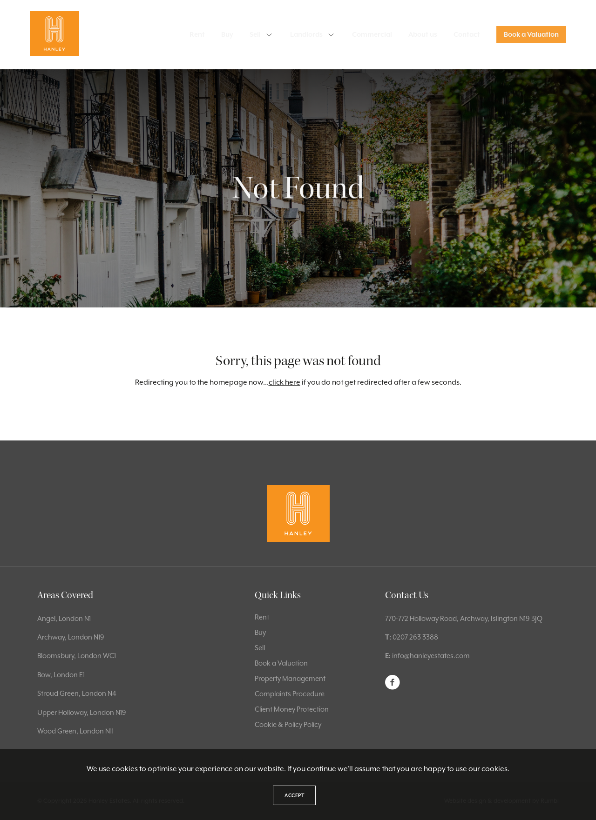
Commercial (372, 34)
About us (422, 34)
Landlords (306, 34)
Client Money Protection (292, 709)
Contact (467, 34)
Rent (197, 34)
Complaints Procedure (290, 694)
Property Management (290, 678)
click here (284, 382)
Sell (255, 34)
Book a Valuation (531, 34)
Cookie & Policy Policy (288, 724)
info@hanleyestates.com (431, 656)
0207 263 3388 (415, 637)
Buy (227, 34)
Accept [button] (294, 795)
